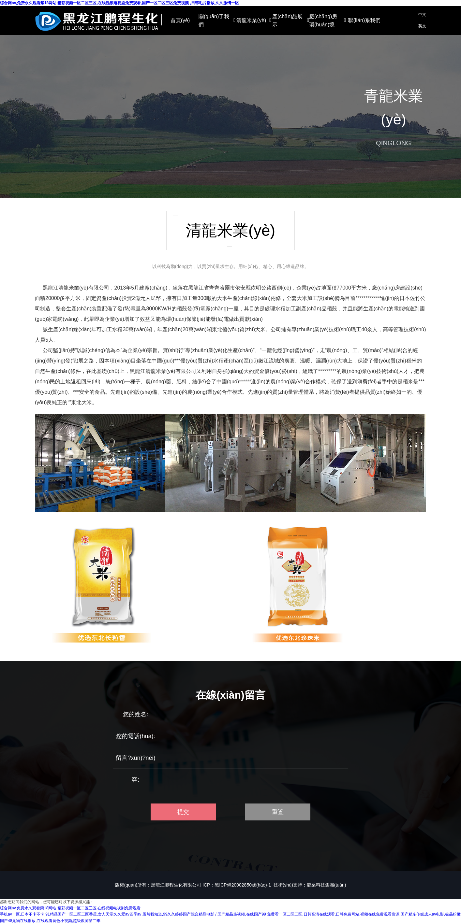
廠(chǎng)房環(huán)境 (327, 21)
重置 (278, 812)
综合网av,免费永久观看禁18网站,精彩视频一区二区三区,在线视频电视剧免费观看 (70, 908)
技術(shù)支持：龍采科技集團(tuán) (310, 885)
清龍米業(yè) (253, 20)
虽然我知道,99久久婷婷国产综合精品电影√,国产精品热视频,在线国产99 (204, 914)
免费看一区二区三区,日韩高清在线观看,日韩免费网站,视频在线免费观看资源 (333, 914)
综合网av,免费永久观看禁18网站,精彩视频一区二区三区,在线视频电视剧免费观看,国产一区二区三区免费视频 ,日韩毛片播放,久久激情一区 (119, 3)
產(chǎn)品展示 (290, 21)
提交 (183, 812)
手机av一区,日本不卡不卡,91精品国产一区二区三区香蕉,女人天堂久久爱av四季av (70, 914)
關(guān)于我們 (217, 21)
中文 (422, 14)
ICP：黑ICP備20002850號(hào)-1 (236, 885)
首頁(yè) (180, 20)
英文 (422, 26)
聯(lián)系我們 (364, 20)
